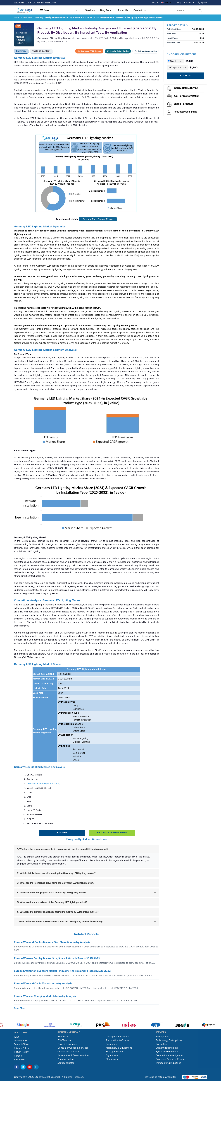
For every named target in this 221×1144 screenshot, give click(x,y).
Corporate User (177, 67)
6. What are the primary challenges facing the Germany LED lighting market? (57, 911)
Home (16, 17)
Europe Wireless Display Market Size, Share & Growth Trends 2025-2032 (57, 958)
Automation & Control (117, 1040)
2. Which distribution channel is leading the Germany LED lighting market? (56, 873)
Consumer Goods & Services (72, 1047)
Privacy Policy (21, 1048)
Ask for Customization (187, 96)
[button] (59, 10)
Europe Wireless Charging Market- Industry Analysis (45, 996)
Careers (18, 1055)
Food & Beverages (67, 1044)
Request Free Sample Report (98, 219)
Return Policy (21, 1051)
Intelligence (162, 1036)
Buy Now (62, 832)
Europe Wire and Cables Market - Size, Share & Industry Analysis (52, 942)
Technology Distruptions (169, 1040)
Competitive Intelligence (169, 1055)
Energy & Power (114, 1051)
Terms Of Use (21, 1044)
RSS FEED (19, 1059)
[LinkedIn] (36, 1067)
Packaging (111, 1044)
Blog (179, 2)
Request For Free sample (112, 832)
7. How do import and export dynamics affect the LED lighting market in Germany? (60, 921)
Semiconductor (65, 1063)
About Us (123, 10)
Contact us (139, 10)
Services (90, 10)
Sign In (202, 2)
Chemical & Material (68, 1051)
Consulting (161, 1044)
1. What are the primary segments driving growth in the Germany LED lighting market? (62, 849)
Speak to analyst (183, 104)
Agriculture (112, 1055)
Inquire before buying (186, 88)
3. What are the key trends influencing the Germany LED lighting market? (55, 882)
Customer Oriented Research (171, 1059)
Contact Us (189, 2)
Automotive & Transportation (73, 1055)
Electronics (27, 17)
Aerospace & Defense (117, 1036)
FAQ (16, 1036)
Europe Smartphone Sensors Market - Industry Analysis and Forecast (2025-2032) (62, 971)
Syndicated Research (167, 1051)
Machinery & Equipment (119, 1047)
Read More (19, 1008)
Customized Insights (167, 1047)
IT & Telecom (64, 1040)
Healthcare (63, 1036)
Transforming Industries (168, 1063)
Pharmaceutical (65, 1059)
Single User (175, 61)
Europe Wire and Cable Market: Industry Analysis (43, 983)
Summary (21, 51)
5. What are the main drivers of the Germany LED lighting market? (52, 902)
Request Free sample (185, 111)
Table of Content (41, 51)
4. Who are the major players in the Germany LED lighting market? (52, 892)
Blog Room (106, 10)
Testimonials (20, 1040)
